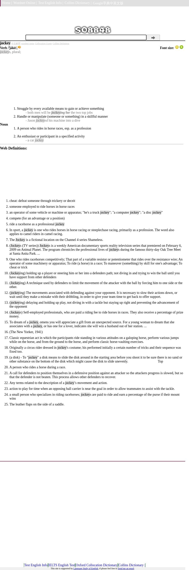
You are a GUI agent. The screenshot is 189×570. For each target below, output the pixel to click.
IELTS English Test (61, 565)
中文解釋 (15, 43)
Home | (7, 3)
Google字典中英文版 (108, 3)
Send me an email (126, 568)
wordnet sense (27, 43)
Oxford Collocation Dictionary (97, 565)
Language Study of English (85, 568)
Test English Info (36, 565)
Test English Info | (50, 3)
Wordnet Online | (25, 3)
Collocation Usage (43, 43)
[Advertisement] (91, 80)
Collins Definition (61, 43)
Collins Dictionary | (78, 3)
